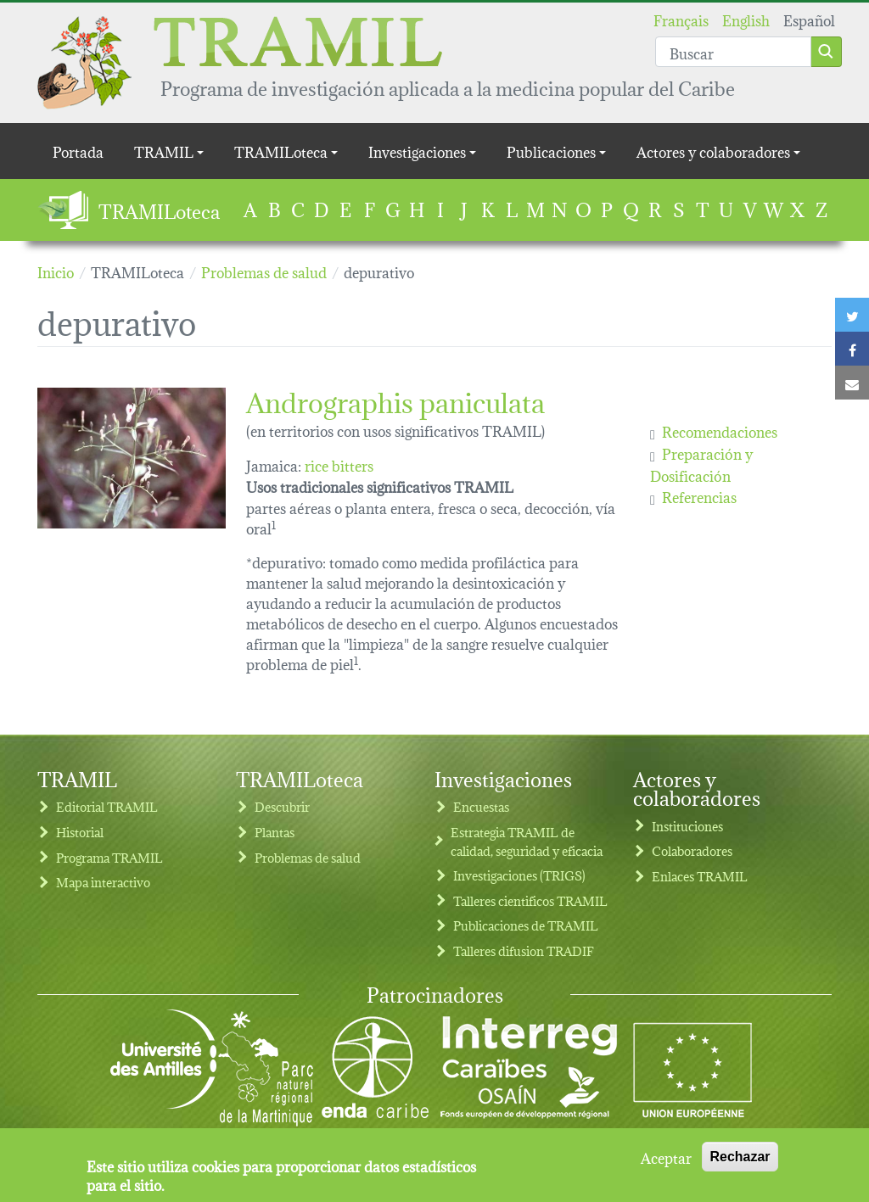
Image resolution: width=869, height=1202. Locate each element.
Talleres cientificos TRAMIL (530, 900)
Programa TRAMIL (109, 857)
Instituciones (687, 826)
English (746, 19)
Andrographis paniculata (395, 400)
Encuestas (481, 806)
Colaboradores (692, 850)
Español (809, 19)
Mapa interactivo (103, 882)
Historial (80, 831)
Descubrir (282, 806)
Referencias (699, 495)
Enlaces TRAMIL (700, 876)
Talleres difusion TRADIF (523, 950)
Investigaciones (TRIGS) (519, 875)
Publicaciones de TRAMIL (525, 925)
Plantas (274, 831)
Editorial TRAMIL (107, 806)
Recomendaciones (719, 430)
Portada (78, 150)
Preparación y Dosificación (701, 463)
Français (681, 19)
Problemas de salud (308, 857)
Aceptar (666, 1157)
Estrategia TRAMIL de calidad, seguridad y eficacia (527, 841)
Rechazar (739, 1156)
